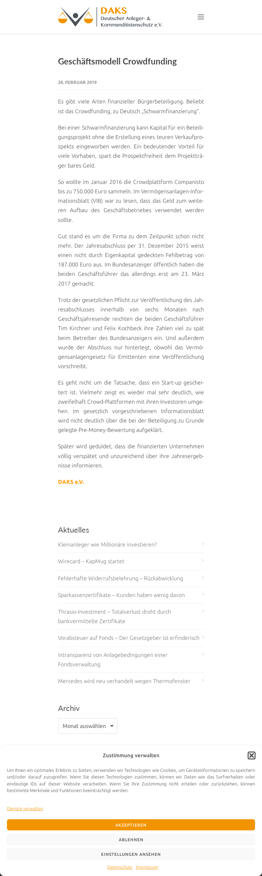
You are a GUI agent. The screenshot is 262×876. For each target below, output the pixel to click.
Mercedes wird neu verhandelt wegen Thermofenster (124, 681)
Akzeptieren (131, 825)
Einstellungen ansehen (131, 854)
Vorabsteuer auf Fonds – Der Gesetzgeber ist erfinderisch (128, 638)
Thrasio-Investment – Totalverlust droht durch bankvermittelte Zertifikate (114, 616)
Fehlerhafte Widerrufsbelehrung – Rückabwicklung (120, 578)
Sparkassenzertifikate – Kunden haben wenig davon (121, 595)
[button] (251, 755)
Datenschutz (119, 867)
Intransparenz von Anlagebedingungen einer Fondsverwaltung (112, 659)
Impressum (147, 867)
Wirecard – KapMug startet (91, 561)
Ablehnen (131, 839)
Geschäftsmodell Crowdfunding (117, 61)
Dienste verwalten (25, 808)
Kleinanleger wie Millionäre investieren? (107, 544)
